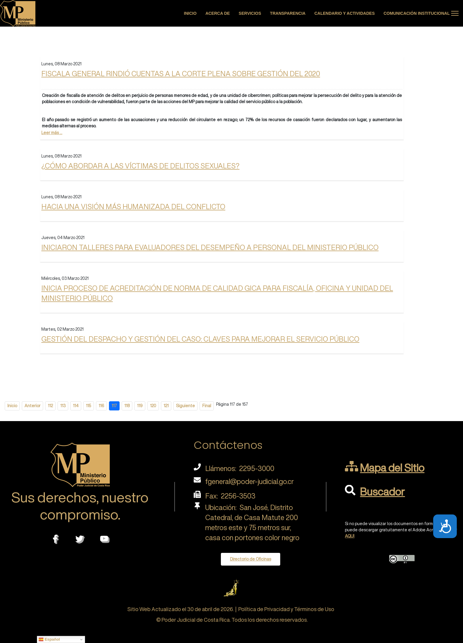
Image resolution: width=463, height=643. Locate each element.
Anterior (32, 406)
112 (50, 406)
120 (153, 406)
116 (101, 406)
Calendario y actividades (344, 13)
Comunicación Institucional (417, 13)
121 (166, 406)
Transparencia (287, 13)
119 (140, 406)
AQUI (349, 536)
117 (114, 406)
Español (49, 639)
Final (206, 406)
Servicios (250, 13)
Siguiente (185, 406)
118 (127, 406)
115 (88, 406)
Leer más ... (51, 133)
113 (63, 406)
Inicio (190, 13)
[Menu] (455, 13)
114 (76, 406)
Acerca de (218, 13)
